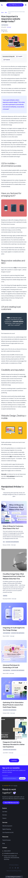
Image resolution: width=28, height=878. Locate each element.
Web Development (7, 826)
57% (25, 376)
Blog (6, 12)
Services (4, 815)
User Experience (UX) (7, 832)
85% (11, 456)
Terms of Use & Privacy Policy (14, 870)
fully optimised (10, 476)
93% (15, 267)
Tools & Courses (6, 840)
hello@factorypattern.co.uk (11, 853)
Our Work (4, 811)
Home (2, 12)
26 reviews (15, 785)
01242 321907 (7, 851)
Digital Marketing (6, 829)
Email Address (5, 775)
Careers (4, 818)
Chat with (3, 474)
